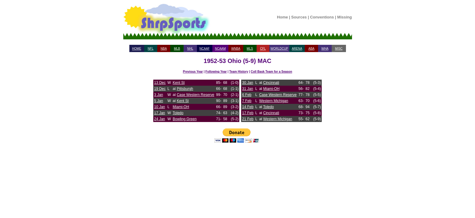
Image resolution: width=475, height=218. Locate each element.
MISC (339, 48)
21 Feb (247, 119)
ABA (311, 48)
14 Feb (247, 107)
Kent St (178, 83)
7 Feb (246, 101)
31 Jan (247, 89)
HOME (136, 48)
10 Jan (159, 107)
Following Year (216, 71)
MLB (177, 48)
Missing (344, 17)
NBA (164, 48)
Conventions (322, 17)
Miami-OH (181, 107)
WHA (324, 48)
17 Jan (159, 113)
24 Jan (159, 119)
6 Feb (246, 95)
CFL (263, 48)
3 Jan (158, 95)
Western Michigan (273, 101)
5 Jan (158, 101)
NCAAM (220, 48)
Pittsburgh (185, 89)
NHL (190, 48)
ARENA (297, 48)
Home (282, 17)
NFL (151, 48)
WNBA (235, 48)
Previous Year (193, 71)
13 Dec (160, 83)
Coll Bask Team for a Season (271, 71)
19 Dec (160, 89)
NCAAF (204, 48)
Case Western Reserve (195, 95)
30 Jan (247, 83)
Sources (299, 17)
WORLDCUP (279, 48)
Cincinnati (271, 83)
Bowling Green (185, 119)
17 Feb (247, 113)
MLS (250, 48)
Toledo (178, 113)
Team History (238, 71)
